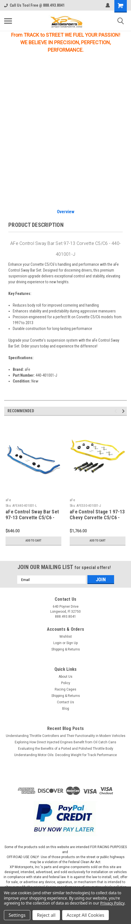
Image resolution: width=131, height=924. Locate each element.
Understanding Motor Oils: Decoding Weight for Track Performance (65, 755)
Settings (17, 915)
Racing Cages (65, 689)
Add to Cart (33, 540)
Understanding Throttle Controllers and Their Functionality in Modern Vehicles (65, 736)
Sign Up (72, 643)
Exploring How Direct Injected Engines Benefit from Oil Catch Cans (65, 742)
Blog (65, 709)
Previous (116, 411)
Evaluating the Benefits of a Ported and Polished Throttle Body (65, 749)
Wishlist (65, 637)
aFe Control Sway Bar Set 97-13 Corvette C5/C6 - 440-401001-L (32, 517)
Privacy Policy (112, 903)
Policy (65, 683)
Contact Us (65, 702)
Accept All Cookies (85, 915)
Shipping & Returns (65, 649)
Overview (65, 211)
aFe (8, 500)
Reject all (46, 915)
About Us (65, 677)
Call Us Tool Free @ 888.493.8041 (34, 5)
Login (57, 643)
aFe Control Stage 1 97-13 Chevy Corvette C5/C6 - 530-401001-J (97, 517)
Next (124, 411)
